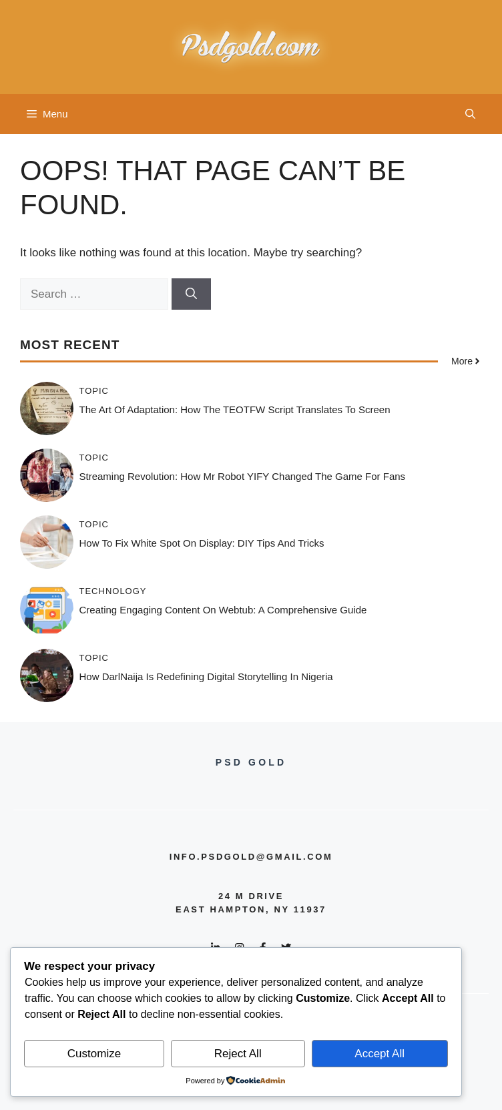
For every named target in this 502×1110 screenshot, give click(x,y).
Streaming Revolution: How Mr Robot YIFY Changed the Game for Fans (242, 476)
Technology (113, 591)
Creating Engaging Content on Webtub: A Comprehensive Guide (223, 609)
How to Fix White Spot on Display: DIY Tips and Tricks (201, 543)
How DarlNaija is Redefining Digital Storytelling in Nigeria (206, 676)
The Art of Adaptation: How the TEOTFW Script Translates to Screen (235, 409)
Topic (94, 390)
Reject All (238, 1053)
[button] (470, 114)
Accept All (379, 1053)
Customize (94, 1053)
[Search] (191, 294)
